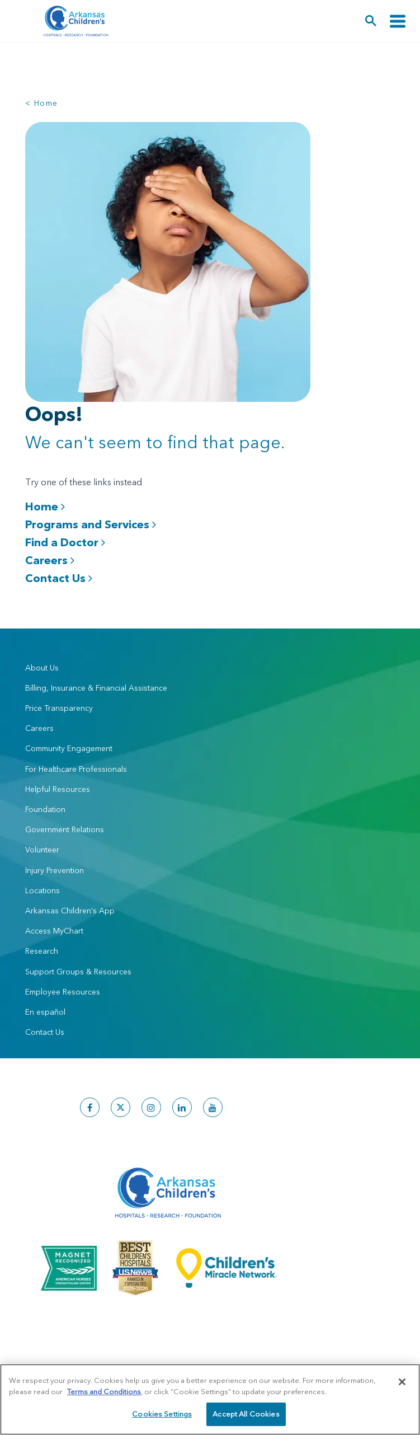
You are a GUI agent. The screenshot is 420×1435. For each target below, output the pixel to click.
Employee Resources (62, 992)
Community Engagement (68, 748)
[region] (210, 1399)
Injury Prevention (54, 870)
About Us (42, 668)
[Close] (402, 1382)
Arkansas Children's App (70, 911)
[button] (371, 21)
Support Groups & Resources (78, 972)
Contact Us (58, 578)
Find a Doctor (65, 542)
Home (45, 506)
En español (45, 1012)
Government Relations (64, 829)
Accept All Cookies (246, 1413)
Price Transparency (59, 708)
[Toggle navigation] (397, 21)
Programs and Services (90, 524)
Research (41, 951)
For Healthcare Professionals (76, 769)
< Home (41, 103)
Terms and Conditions (104, 1391)
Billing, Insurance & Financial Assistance (96, 688)
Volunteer (42, 850)
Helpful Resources (57, 789)
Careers (49, 560)
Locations (42, 890)
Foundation (45, 809)
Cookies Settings (162, 1413)
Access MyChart (54, 931)
